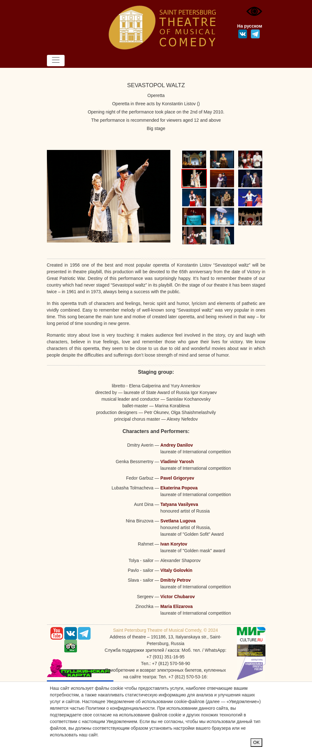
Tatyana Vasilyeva (179, 504)
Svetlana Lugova (177, 520)
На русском (249, 26)
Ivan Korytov (173, 543)
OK (256, 742)
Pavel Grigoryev (177, 478)
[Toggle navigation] (56, 60)
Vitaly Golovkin (176, 570)
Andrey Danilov (176, 445)
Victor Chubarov (177, 596)
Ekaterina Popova (179, 487)
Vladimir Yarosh (177, 461)
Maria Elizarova (176, 606)
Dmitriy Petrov (175, 580)
